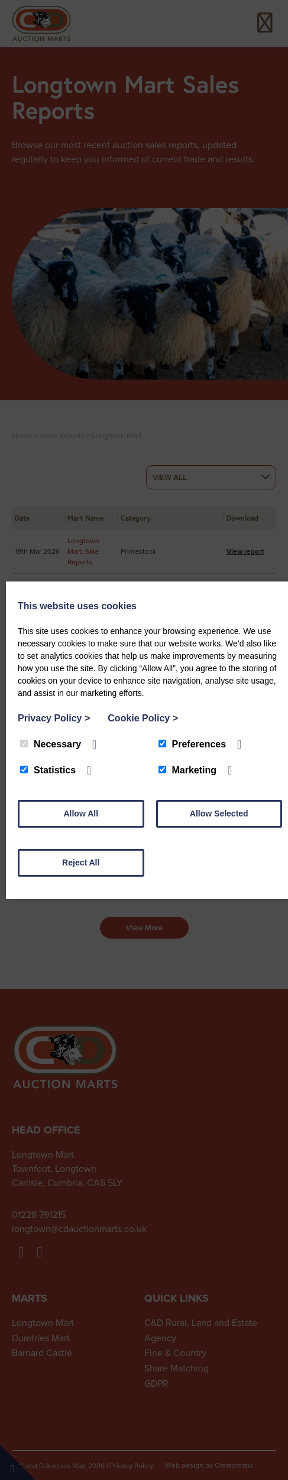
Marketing (187, 770)
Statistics (48, 770)
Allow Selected (219, 813)
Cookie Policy (143, 718)
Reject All (80, 862)
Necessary (50, 744)
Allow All (80, 813)
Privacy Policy (54, 718)
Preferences (192, 744)
